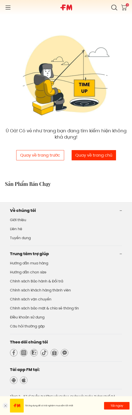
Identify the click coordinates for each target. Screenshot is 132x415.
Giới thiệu (18, 219)
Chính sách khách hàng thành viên (40, 290)
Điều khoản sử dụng (27, 317)
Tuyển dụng (20, 237)
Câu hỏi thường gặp (27, 326)
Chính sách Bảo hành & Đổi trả (36, 281)
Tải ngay (117, 405)
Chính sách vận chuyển (30, 299)
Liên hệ (16, 228)
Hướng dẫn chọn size (28, 272)
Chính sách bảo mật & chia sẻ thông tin (44, 308)
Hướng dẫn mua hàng (29, 263)
